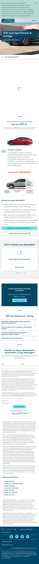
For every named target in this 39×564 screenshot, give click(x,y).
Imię (3, 364)
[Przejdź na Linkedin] (11, 536)
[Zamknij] (36, 3)
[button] (16, 272)
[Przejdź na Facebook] (27, 536)
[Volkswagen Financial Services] (8, 20)
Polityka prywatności (21, 413)
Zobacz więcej (4, 400)
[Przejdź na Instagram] (16, 536)
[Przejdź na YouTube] (22, 536)
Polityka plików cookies (7, 544)
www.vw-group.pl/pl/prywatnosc (19, 394)
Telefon (23, 364)
